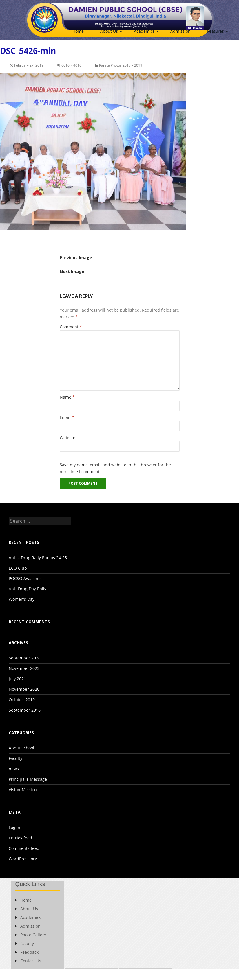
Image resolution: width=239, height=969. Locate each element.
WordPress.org (23, 858)
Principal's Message (28, 779)
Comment (71, 326)
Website (67, 437)
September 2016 (25, 710)
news (14, 768)
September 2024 (25, 658)
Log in (14, 827)
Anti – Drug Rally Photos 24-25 (38, 557)
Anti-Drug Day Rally (27, 589)
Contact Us (28, 961)
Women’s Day (21, 599)
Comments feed (24, 848)
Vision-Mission (23, 789)
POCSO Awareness (27, 578)
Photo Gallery (30, 934)
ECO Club (18, 568)
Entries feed (20, 838)
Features (215, 31)
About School (21, 748)
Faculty (15, 758)
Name (67, 397)
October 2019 (22, 699)
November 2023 (24, 668)
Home (78, 31)
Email (67, 417)
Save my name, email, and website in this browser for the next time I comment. (115, 468)
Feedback (27, 952)
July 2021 (17, 678)
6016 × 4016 (71, 65)
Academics (144, 31)
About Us (109, 31)
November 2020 (24, 689)
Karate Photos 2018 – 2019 (120, 65)
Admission (180, 31)
